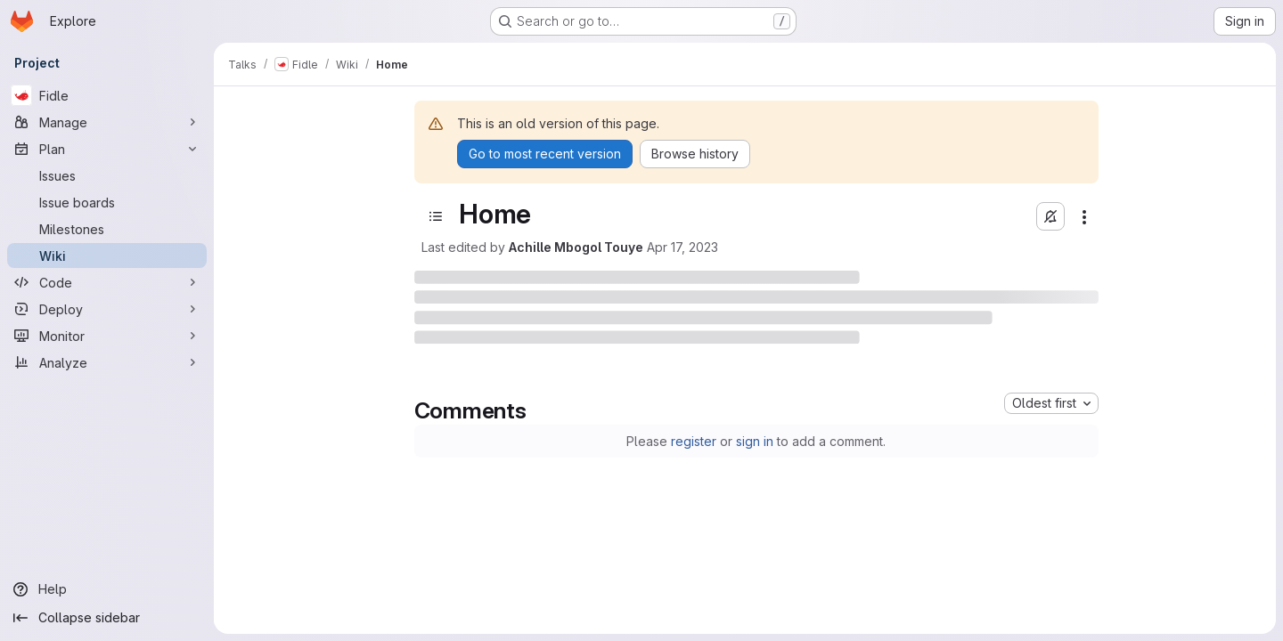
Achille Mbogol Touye (576, 247)
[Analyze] (107, 362)
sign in (754, 441)
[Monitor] (107, 335)
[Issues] (107, 175)
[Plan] (107, 148)
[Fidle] (107, 95)
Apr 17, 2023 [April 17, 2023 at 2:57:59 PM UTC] (682, 247)
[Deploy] (107, 308)
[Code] (107, 282)
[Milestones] (107, 228)
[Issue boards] (107, 202)
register (693, 441)
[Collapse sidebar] (107, 617)
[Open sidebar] (435, 216)
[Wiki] (107, 255)
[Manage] (107, 122)
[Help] (107, 589)
